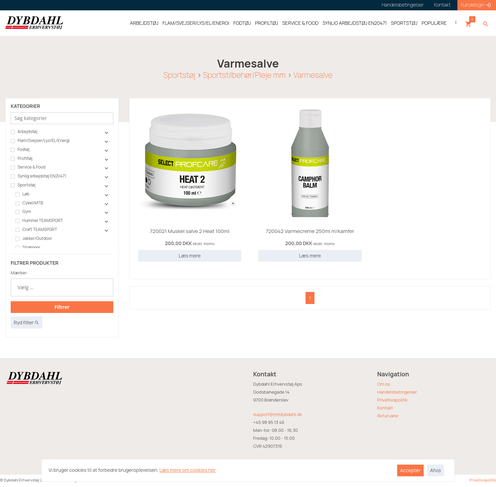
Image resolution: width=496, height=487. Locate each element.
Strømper (28, 247)
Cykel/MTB (29, 203)
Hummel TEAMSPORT (39, 220)
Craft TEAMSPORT (36, 229)
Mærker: (19, 273)
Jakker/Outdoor (34, 238)
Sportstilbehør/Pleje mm (244, 74)
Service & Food (28, 167)
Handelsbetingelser (397, 392)
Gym (23, 211)
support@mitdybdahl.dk (277, 414)
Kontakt (385, 408)
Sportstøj (179, 74)
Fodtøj (20, 149)
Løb (22, 194)
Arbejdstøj (24, 131)
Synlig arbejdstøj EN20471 (38, 176)
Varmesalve (313, 74)
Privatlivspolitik (392, 400)
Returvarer (388, 416)
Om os (383, 384)
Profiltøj (21, 158)
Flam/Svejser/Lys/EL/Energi (40, 140)
